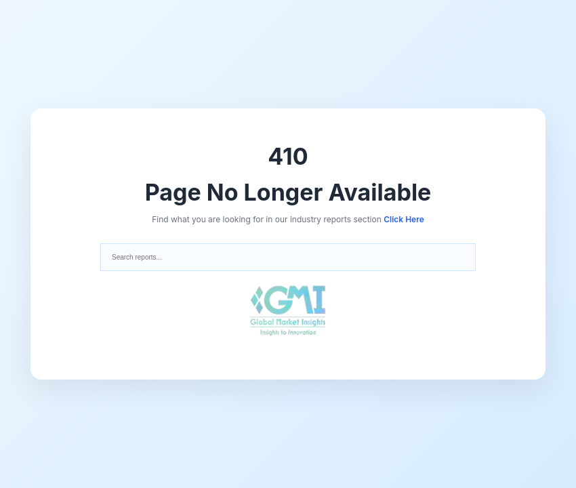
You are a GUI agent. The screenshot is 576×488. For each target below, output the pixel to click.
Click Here (404, 219)
